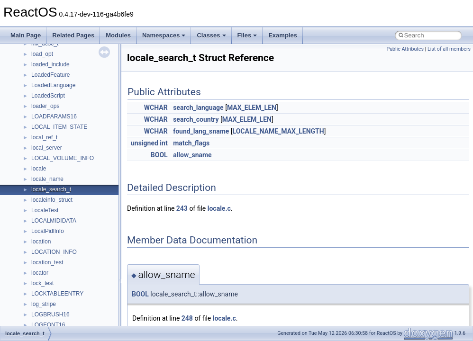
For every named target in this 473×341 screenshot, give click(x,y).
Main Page (25, 35)
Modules (118, 35)
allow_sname (192, 155)
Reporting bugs (35, 77)
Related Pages (73, 35)
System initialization (41, 98)
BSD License (32, 140)
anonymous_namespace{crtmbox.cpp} (79, 307)
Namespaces (164, 35)
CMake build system (41, 46)
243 (182, 208)
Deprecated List (36, 171)
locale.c (219, 208)
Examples (282, 35)
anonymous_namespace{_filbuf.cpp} (77, 275)
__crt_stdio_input (52, 223)
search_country (196, 119)
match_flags (191, 143)
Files (247, 35)
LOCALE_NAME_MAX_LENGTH (278, 131)
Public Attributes (405, 49)
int (163, 143)
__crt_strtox (46, 244)
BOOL (159, 155)
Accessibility (46, 254)
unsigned (144, 143)
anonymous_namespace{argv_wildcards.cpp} (88, 286)
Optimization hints (38, 119)
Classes (211, 35)
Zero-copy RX (33, 88)
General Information (41, 150)
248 (187, 318)
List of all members (449, 49)
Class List (36, 213)
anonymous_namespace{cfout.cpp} (75, 296)
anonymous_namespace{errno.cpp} (76, 317)
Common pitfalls (36, 57)
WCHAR (156, 107)
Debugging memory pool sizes (54, 67)
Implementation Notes (44, 129)
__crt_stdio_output (54, 234)
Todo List (27, 161)
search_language (198, 107)
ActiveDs (42, 265)
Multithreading (34, 109)
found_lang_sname (201, 131)
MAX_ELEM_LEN (251, 107)
